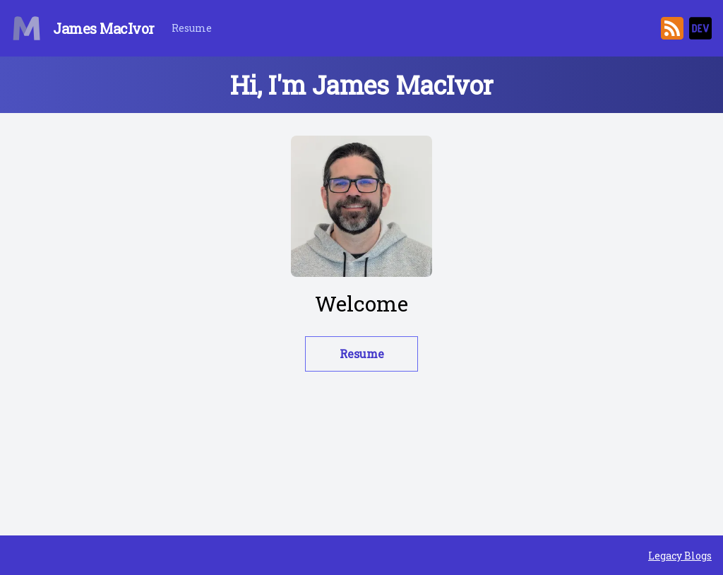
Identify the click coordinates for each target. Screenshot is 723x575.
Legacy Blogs (680, 555)
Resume (192, 28)
